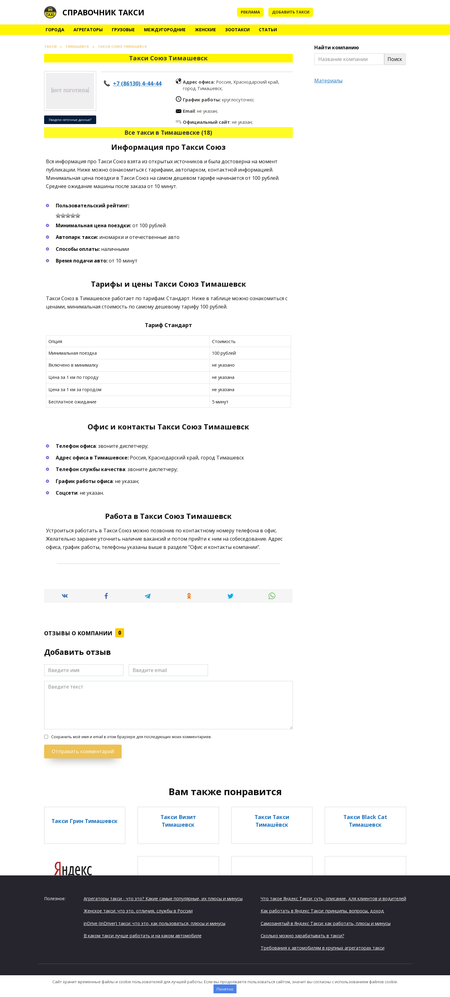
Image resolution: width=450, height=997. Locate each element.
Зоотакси (237, 29)
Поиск (395, 59)
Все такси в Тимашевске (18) (168, 132)
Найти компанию (336, 47)
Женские (205, 29)
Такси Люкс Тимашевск (365, 889)
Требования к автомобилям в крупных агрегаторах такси (322, 947)
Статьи (268, 29)
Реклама (250, 12)
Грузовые (123, 29)
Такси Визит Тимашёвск (178, 889)
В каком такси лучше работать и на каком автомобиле (143, 935)
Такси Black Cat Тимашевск (365, 820)
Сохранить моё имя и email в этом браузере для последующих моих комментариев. (131, 736)
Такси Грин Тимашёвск (272, 889)
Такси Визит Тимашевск (178, 820)
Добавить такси (290, 12)
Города (55, 29)
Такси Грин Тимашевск (84, 820)
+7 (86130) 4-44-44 (137, 83)
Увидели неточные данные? (70, 120)
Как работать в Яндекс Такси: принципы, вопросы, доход (322, 910)
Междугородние (165, 29)
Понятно (225, 989)
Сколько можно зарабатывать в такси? (302, 935)
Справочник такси (103, 12)
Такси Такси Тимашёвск (272, 820)
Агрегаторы (88, 29)
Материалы (328, 80)
